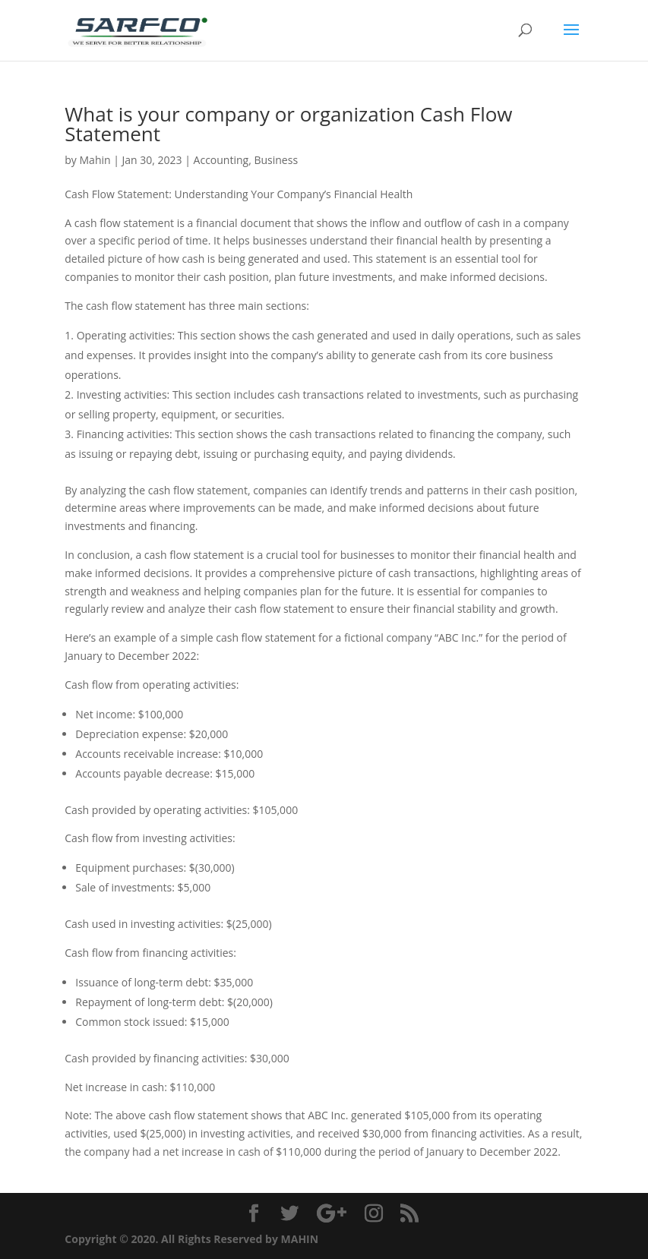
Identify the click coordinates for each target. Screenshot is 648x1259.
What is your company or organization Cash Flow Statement (288, 123)
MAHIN (300, 1239)
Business (276, 160)
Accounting (221, 160)
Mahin (95, 160)
